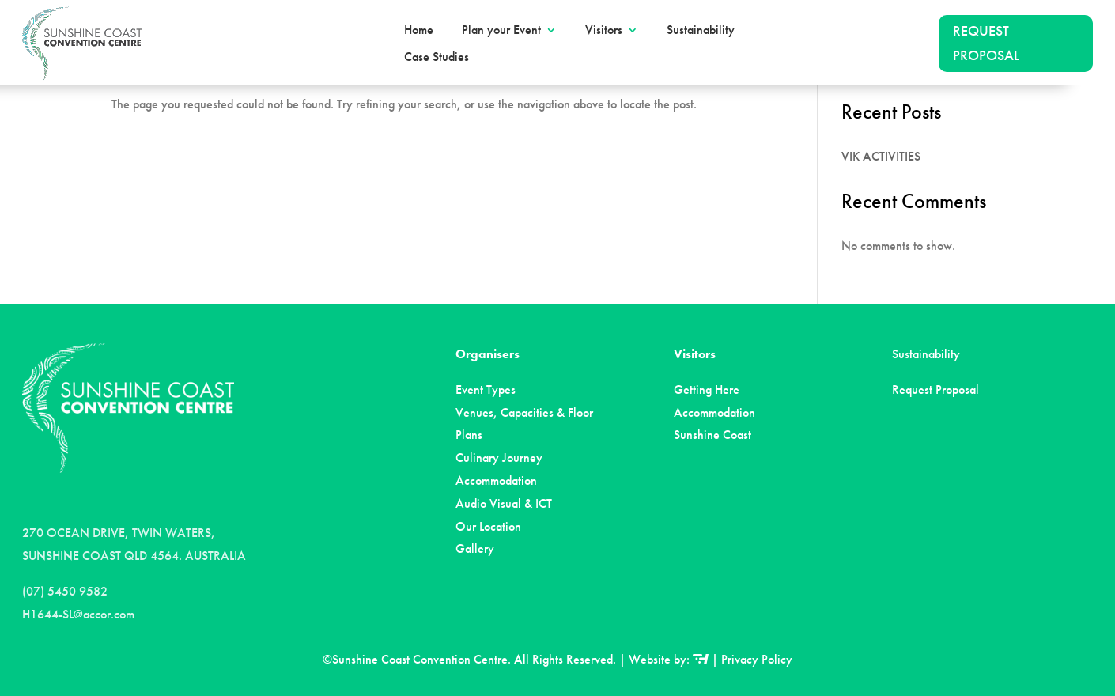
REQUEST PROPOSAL (986, 42)
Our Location (488, 526)
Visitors (603, 30)
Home (418, 30)
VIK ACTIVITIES (880, 156)
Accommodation (496, 480)
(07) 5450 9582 (65, 591)
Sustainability (701, 30)
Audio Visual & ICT (503, 503)
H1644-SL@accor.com (78, 614)
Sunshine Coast (712, 434)
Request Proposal (935, 389)
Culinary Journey (498, 457)
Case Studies (436, 56)
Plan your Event (501, 30)
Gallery (474, 548)
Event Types (485, 389)
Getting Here (706, 389)
